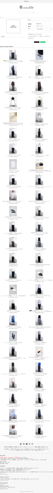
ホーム (1, 17)
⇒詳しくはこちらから (4, 474)
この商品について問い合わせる (44, 36)
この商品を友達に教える (32, 36)
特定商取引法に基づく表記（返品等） (35, 34)
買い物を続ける (31, 38)
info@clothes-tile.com (4, 488)
